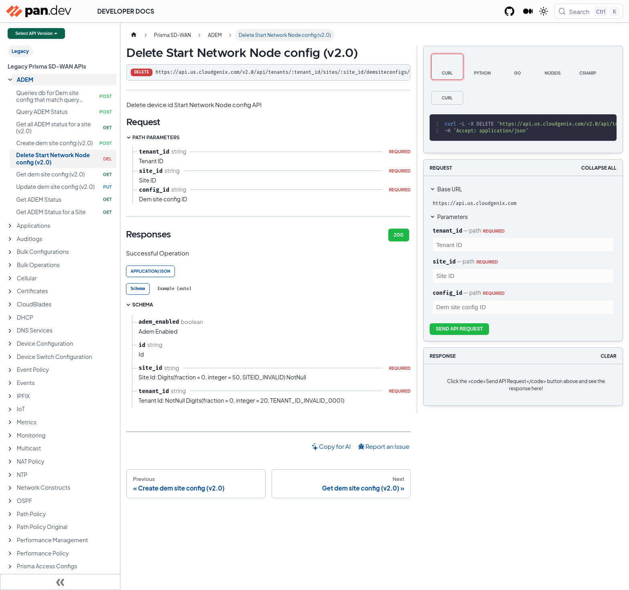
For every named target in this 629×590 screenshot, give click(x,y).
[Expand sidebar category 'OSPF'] (10, 501)
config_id (448, 292)
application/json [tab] (150, 271)
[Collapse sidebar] (60, 582)
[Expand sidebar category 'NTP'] (10, 475)
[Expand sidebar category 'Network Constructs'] (10, 488)
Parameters (452, 216)
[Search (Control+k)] (588, 11)
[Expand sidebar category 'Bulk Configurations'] (10, 252)
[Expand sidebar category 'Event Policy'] (10, 370)
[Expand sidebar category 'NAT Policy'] (10, 462)
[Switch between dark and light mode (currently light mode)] (544, 11)
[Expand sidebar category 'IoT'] (10, 409)
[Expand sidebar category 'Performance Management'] (10, 540)
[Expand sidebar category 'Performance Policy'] (10, 553)
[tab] (138, 289)
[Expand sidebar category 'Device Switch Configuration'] (10, 357)
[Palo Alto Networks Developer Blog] (528, 11)
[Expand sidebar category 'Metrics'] (10, 422)
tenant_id (448, 230)
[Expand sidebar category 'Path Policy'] (10, 514)
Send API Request (459, 329)
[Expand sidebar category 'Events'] (10, 383)
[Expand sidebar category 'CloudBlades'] (10, 304)
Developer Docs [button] (125, 11)
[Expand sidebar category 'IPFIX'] (10, 396)
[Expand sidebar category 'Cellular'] (10, 278)
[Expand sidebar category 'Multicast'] (10, 449)
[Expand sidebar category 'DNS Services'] (10, 331)
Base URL (449, 189)
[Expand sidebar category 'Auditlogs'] (10, 239)
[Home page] (133, 35)
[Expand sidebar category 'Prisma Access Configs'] (10, 567)
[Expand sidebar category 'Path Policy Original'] (10, 527)
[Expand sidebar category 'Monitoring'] (10, 436)
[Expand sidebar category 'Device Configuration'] (10, 344)
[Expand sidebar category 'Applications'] (10, 226)
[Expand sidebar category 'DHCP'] (10, 318)
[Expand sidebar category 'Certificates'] (10, 292)
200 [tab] (399, 235)
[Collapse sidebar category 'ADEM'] (10, 80)
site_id (444, 261)
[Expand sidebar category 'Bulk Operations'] (10, 265)
